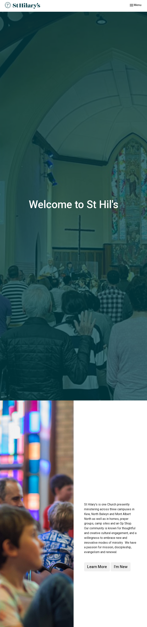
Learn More (97, 566)
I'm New (121, 566)
